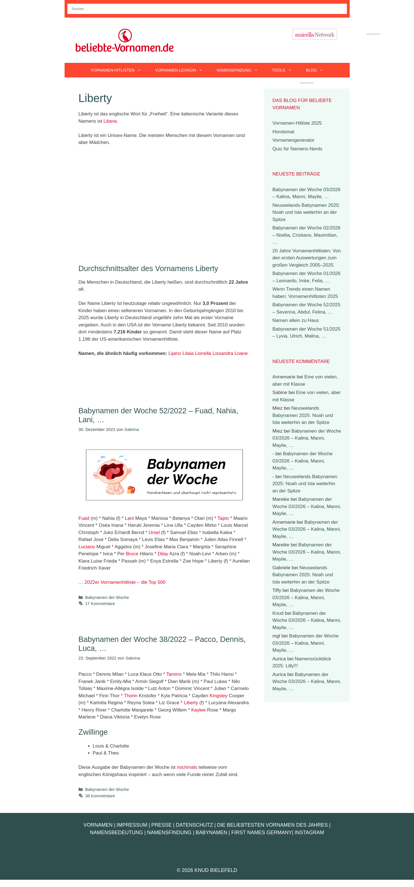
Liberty (191, 702)
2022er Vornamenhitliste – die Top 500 (124, 582)
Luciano (87, 546)
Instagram (309, 832)
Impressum (132, 825)
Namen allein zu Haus (296, 320)
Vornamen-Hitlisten (119, 70)
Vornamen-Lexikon (182, 70)
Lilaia (188, 353)
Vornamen (98, 825)
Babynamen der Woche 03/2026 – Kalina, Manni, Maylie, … (307, 438)
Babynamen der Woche (107, 597)
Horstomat (283, 131)
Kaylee (198, 710)
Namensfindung (241, 70)
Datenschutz (194, 825)
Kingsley (218, 695)
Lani (129, 518)
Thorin (130, 695)
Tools (285, 70)
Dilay (163, 553)
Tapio (223, 518)
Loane (241, 353)
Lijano (175, 353)
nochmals (187, 767)
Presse (161, 825)
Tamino (174, 674)
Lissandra (223, 353)
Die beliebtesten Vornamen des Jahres (272, 825)
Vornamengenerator (293, 140)
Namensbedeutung (116, 832)
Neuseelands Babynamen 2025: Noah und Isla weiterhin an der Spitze (306, 212)
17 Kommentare (100, 603)
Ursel (154, 532)
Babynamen (211, 832)
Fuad (84, 518)
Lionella (203, 353)
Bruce (132, 553)
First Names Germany (261, 832)
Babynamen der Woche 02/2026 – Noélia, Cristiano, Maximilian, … (307, 235)
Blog (318, 70)
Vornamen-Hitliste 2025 (297, 123)
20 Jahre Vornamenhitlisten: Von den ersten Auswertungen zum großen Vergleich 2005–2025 (307, 258)
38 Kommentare (100, 795)
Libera (110, 121)
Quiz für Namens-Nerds (298, 148)
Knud (278, 613)
